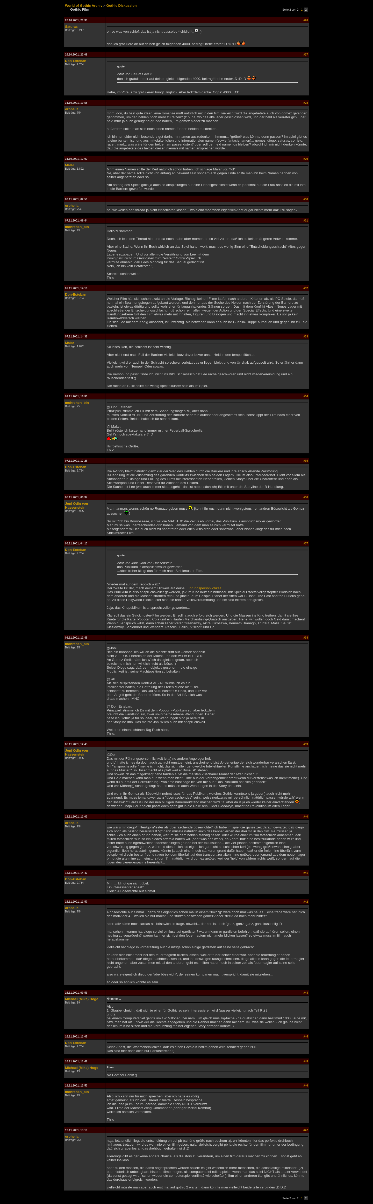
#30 (305, 199)
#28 (305, 102)
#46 (305, 1085)
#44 (305, 1036)
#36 (305, 497)
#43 (305, 992)
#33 (305, 336)
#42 (305, 901)
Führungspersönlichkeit (203, 588)
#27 (305, 54)
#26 (305, 20)
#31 (305, 220)
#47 (305, 1130)
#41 (305, 872)
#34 (305, 396)
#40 (305, 816)
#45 (305, 1061)
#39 (305, 744)
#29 (305, 158)
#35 (305, 460)
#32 (305, 288)
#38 (305, 637)
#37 (305, 543)
